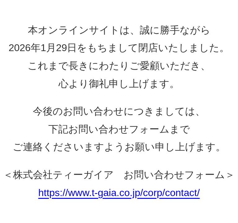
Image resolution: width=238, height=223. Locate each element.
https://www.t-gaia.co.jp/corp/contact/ (119, 192)
